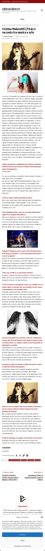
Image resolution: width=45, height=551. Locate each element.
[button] (42, 517)
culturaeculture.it (11, 8)
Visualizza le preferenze (22, 546)
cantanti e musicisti (14, 460)
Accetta (22, 535)
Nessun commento (22, 36)
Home (4, 25)
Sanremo (37, 460)
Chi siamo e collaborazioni (20, 1)
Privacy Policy (6, 1)
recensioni (31, 460)
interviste (23, 460)
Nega (22, 540)
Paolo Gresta (8, 36)
